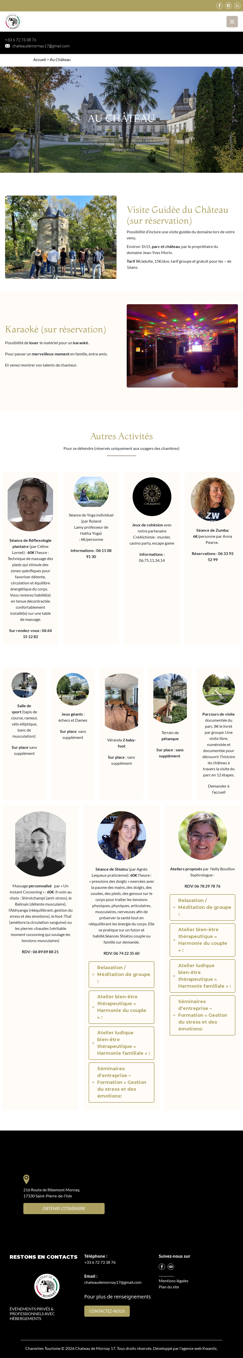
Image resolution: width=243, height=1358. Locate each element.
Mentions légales (173, 1280)
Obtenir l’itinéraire (64, 1208)
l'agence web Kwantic (198, 1348)
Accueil (39, 59)
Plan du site (169, 1286)
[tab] (121, 974)
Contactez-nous (107, 1311)
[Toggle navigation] (232, 21)
